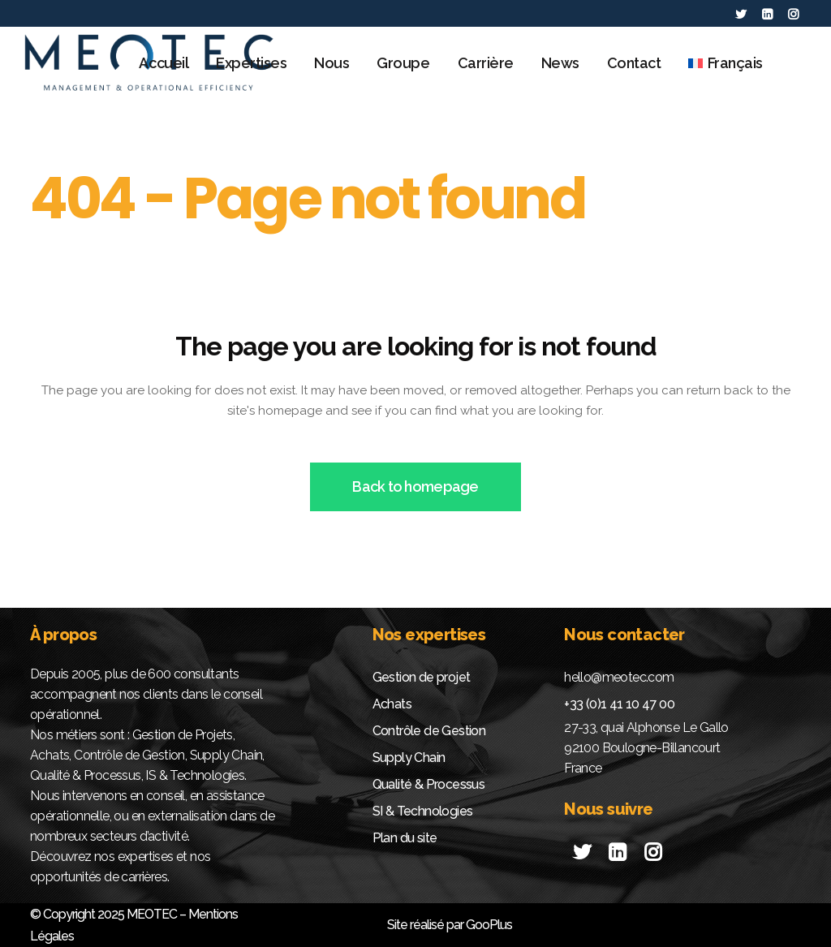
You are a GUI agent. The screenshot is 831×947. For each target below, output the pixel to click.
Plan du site (404, 838)
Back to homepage (415, 486)
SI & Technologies (422, 811)
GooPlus (489, 924)
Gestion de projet (421, 677)
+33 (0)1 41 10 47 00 (619, 704)
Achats (391, 704)
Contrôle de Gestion (429, 730)
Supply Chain (409, 757)
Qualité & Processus (428, 784)
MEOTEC (152, 914)
